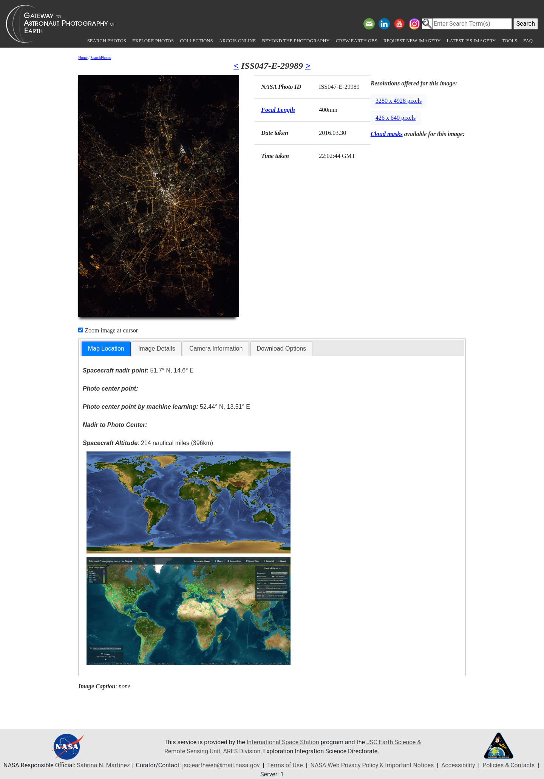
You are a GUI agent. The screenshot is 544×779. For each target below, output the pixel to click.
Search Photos (106, 40)
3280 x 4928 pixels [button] (399, 100)
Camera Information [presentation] (216, 348)
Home (82, 58)
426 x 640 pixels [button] (396, 117)
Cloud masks (387, 134)
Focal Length (278, 110)
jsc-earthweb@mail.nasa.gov (221, 765)
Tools (509, 40)
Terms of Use (285, 765)
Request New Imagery (412, 40)
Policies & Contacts (508, 765)
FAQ (528, 40)
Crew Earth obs (356, 40)
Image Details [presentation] (156, 348)
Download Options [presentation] (281, 348)
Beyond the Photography (295, 40)
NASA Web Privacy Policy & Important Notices (372, 765)
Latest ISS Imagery (471, 40)
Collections (196, 40)
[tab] (106, 349)
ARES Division (241, 751)
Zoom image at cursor (108, 330)
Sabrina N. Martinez (103, 765)
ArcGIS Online (237, 40)
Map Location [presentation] (106, 348)
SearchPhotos (101, 58)
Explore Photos (153, 40)
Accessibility (458, 765)
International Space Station (283, 742)
